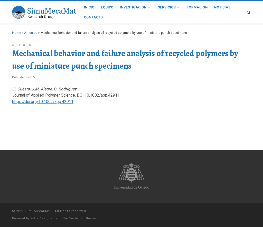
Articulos (30, 33)
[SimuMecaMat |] (44, 11)
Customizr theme (82, 218)
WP (33, 218)
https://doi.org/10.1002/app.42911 (42, 101)
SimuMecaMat (37, 211)
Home (16, 33)
